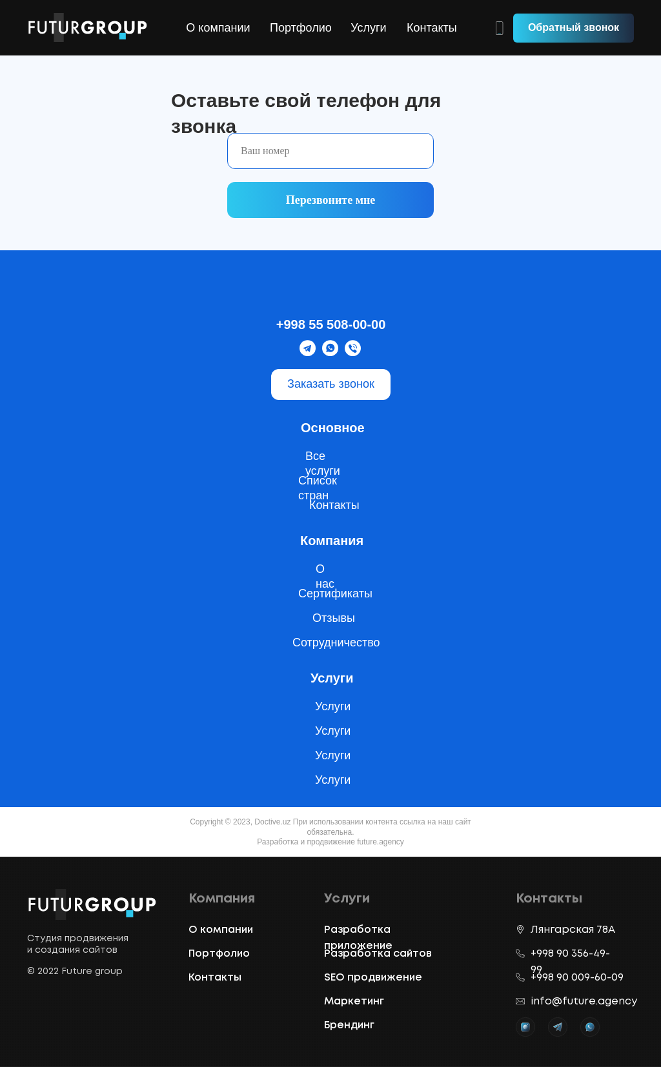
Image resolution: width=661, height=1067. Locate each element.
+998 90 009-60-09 (577, 977)
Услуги (368, 27)
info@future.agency (584, 1001)
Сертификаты (335, 593)
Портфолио (301, 27)
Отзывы (333, 618)
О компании (218, 27)
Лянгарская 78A (573, 930)
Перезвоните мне (331, 200)
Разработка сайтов (378, 954)
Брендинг (349, 1025)
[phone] (330, 151)
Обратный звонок (573, 27)
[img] (330, 291)
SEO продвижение (373, 977)
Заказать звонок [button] (330, 383)
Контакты (432, 27)
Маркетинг (354, 1001)
